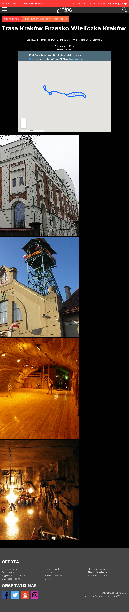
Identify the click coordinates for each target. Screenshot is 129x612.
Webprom (122, 596)
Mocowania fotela (96, 568)
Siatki (47, 578)
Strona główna (11, 18)
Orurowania (8, 572)
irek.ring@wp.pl (118, 3)
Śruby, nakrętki (52, 568)
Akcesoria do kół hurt (99, 572)
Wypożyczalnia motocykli (14, 575)
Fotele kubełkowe (53, 575)
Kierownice (50, 572)
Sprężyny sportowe (97, 575)
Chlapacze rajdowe (11, 578)
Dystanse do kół (10, 568)
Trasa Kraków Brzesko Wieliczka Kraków (46, 18)
